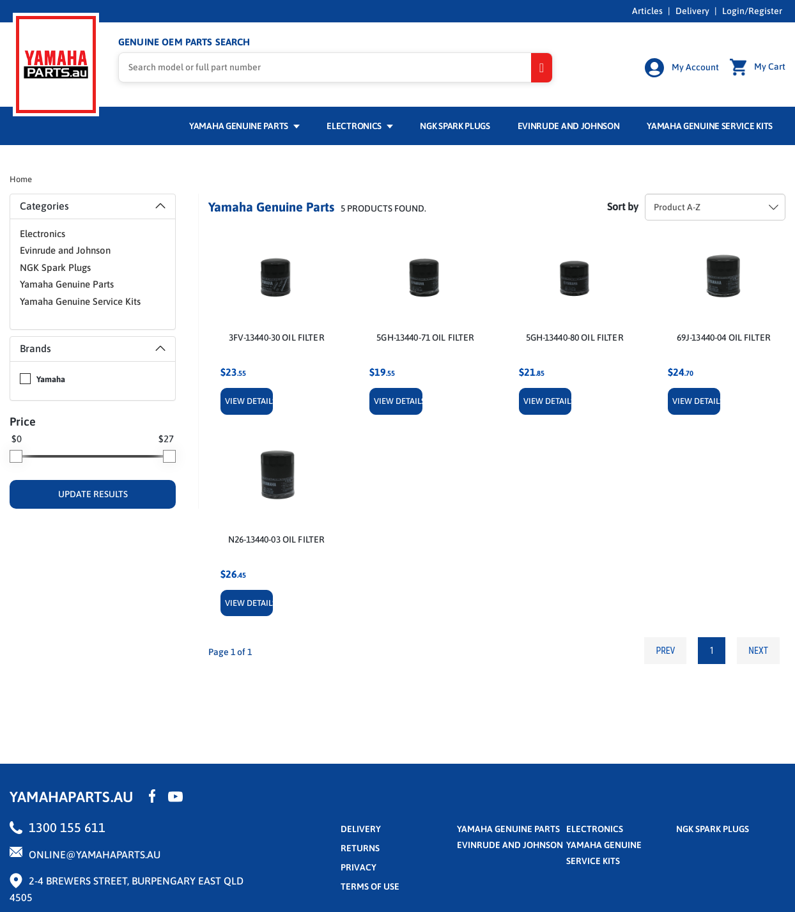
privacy (358, 867)
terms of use (370, 886)
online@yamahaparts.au (94, 854)
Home (21, 179)
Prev (665, 650)
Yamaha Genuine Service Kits (710, 126)
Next (758, 650)
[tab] (92, 206)
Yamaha (50, 379)
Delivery (692, 11)
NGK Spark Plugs (455, 126)
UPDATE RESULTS (93, 494)
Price (23, 421)
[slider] (16, 456)
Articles (647, 11)
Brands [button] (93, 348)
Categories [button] (93, 206)
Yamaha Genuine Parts (244, 126)
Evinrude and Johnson (569, 126)
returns (360, 848)
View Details (249, 401)
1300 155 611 (67, 827)
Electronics (359, 126)
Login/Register (752, 11)
